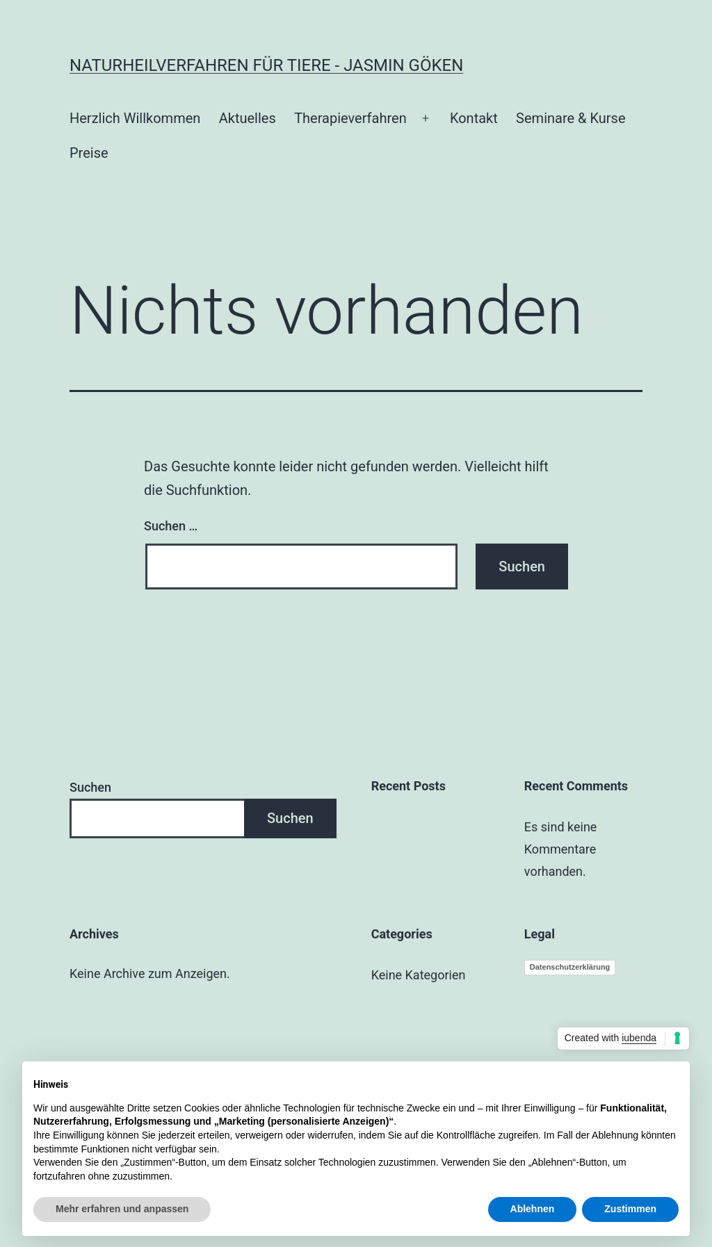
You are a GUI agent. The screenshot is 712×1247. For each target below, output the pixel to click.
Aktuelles (247, 118)
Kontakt (474, 118)
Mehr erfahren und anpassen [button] (122, 1208)
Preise (89, 153)
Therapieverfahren (350, 118)
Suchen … (170, 526)
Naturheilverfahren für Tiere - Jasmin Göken (266, 65)
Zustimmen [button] (630, 1208)
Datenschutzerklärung (570, 967)
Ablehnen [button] (532, 1208)
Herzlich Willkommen (135, 118)
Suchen (90, 787)
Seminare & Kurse (570, 118)
